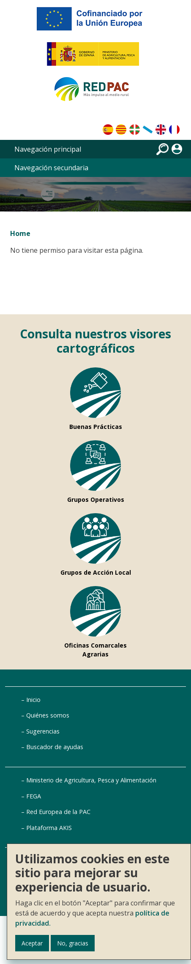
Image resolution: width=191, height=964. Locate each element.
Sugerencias (43, 731)
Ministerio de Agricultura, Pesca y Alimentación (91, 780)
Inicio (33, 700)
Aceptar (32, 943)
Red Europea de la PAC (58, 812)
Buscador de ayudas (54, 747)
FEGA (33, 796)
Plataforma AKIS (49, 828)
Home (20, 233)
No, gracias (72, 943)
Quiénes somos (47, 715)
